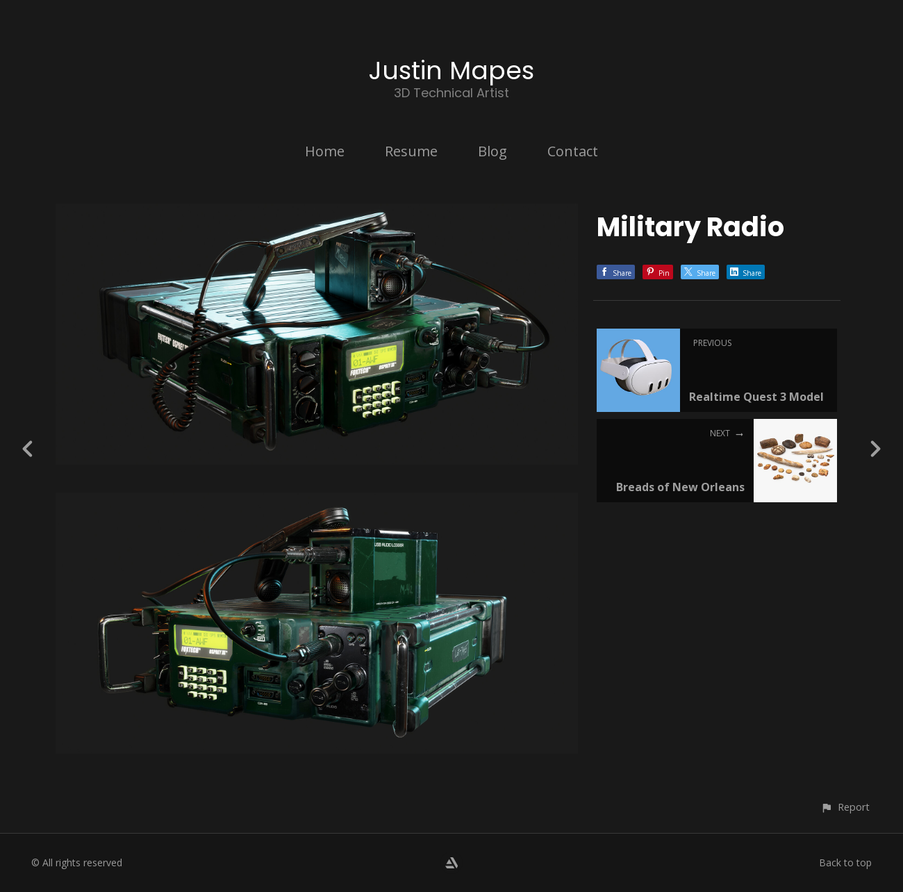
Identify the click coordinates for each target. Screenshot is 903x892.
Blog (492, 151)
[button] (845, 807)
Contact (572, 151)
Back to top (845, 862)
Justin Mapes (451, 70)
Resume (411, 151)
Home (325, 151)
